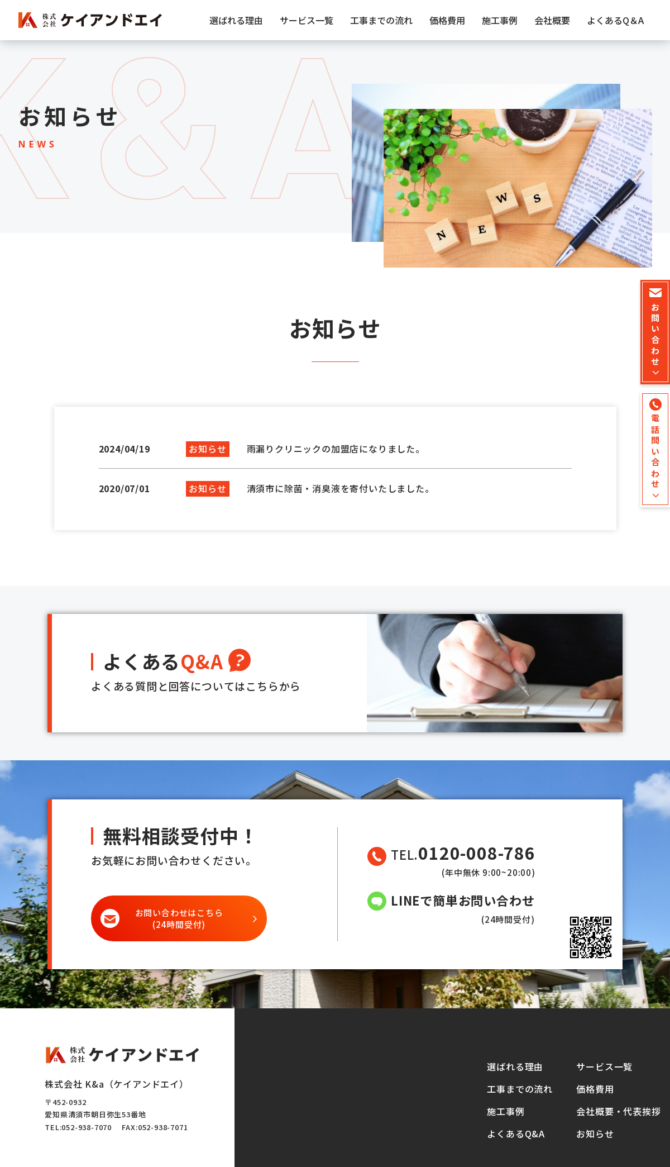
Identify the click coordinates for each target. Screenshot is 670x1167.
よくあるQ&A (516, 1133)
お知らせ (595, 1133)
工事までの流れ (381, 20)
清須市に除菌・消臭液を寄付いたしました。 (340, 488)
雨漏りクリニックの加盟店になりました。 (336, 448)
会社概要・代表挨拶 (618, 1111)
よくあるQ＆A (615, 20)
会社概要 (552, 20)
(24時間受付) (179, 918)
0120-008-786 (476, 853)
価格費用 (447, 20)
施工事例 (500, 20)
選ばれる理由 (236, 20)
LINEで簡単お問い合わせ (462, 900)
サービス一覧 (306, 20)
